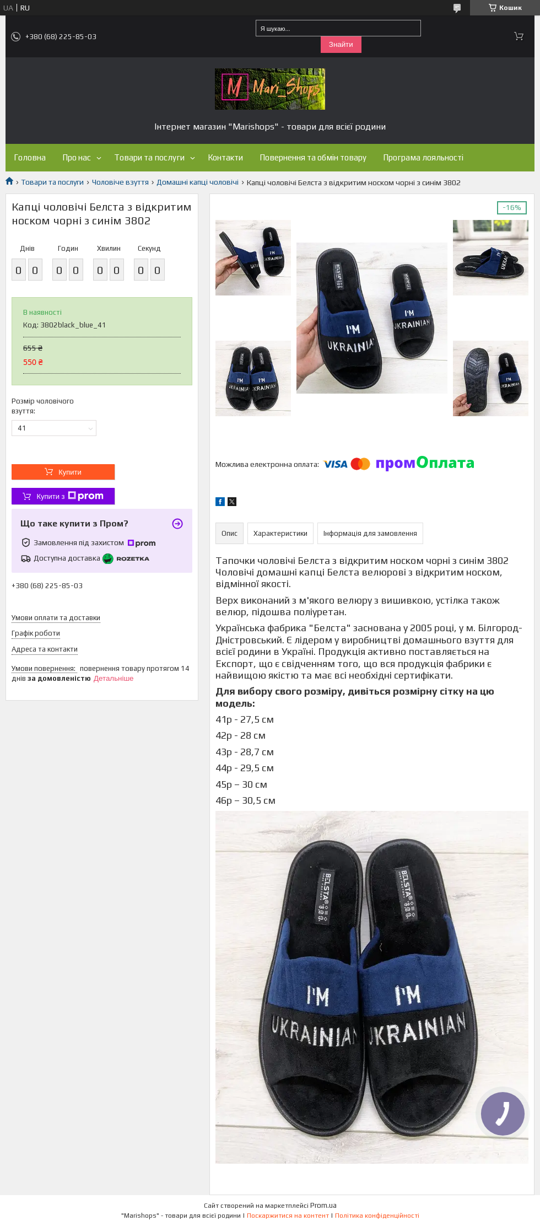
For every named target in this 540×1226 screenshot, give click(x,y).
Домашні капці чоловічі (197, 182)
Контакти (225, 157)
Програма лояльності (423, 157)
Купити (70, 472)
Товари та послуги (149, 157)
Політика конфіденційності (377, 1215)
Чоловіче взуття (120, 182)
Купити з (69, 496)
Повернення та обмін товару (313, 157)
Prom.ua (323, 1205)
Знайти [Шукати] (341, 44)
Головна (30, 157)
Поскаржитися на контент (288, 1215)
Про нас (76, 157)
